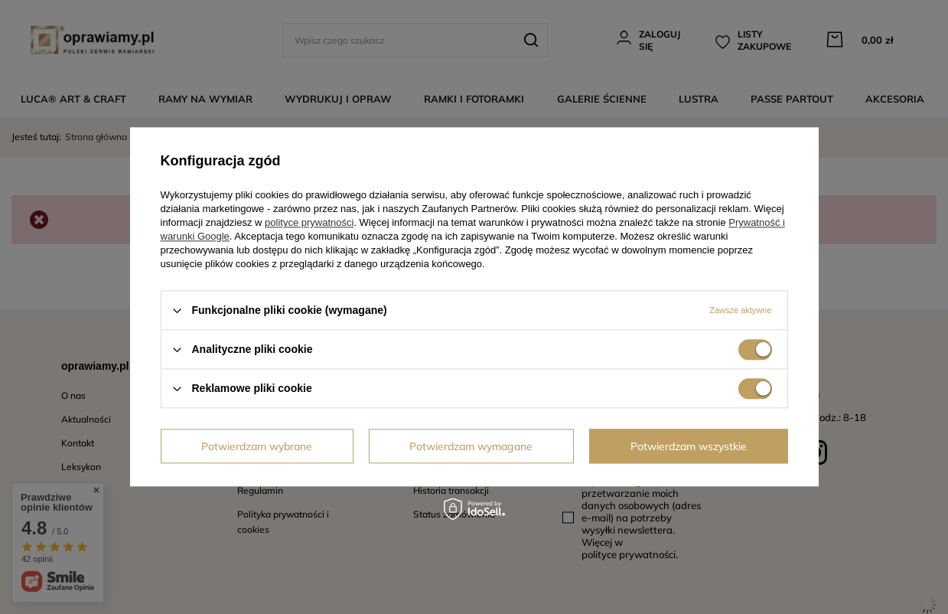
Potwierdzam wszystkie (688, 446)
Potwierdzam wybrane (256, 446)
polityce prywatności (309, 222)
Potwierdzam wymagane (471, 446)
